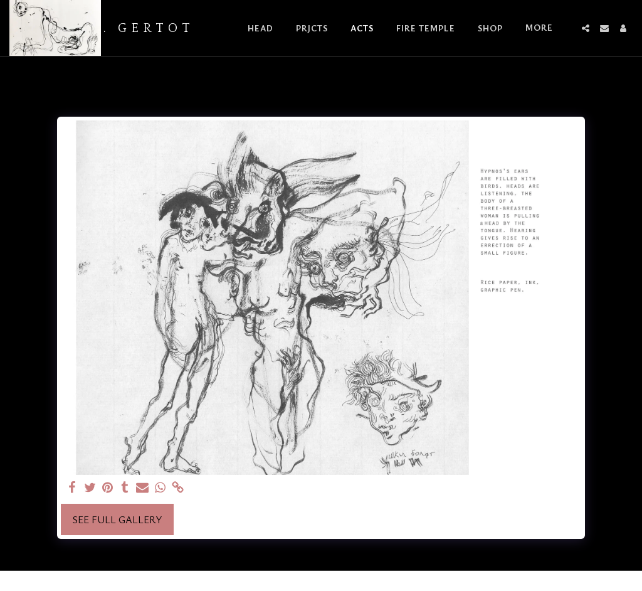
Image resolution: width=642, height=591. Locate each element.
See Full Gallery (117, 519)
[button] (585, 28)
